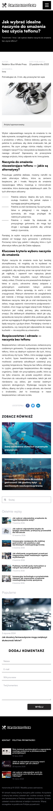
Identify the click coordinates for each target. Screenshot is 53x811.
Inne (4, 71)
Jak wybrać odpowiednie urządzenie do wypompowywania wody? (29, 519)
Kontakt (6, 740)
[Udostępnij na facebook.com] (28, 406)
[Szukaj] (5, 500)
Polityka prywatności (23, 740)
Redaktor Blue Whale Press (14, 64)
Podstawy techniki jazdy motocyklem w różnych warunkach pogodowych (29, 567)
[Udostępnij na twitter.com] (33, 406)
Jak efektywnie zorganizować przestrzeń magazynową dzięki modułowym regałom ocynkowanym (30, 555)
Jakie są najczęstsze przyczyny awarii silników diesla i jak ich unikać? (28, 762)
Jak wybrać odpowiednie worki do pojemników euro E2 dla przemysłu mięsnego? (27, 774)
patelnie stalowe (22, 174)
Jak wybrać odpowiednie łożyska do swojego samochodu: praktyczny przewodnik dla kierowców (31, 530)
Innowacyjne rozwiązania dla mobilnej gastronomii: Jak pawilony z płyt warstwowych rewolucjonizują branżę (24, 482)
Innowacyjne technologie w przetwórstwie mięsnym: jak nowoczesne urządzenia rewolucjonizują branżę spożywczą (30, 578)
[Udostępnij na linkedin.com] (38, 406)
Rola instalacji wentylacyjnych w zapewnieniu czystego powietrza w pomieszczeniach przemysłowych (31, 751)
